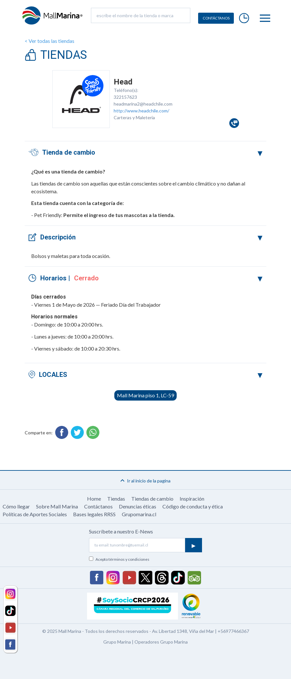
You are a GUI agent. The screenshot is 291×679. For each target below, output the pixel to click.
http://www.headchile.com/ (141, 110)
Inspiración (192, 498)
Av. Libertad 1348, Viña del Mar (183, 631)
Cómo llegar (16, 506)
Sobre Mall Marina (57, 506)
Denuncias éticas (137, 506)
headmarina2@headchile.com (143, 104)
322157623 (125, 97)
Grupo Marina (117, 642)
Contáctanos (98, 506)
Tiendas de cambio (152, 498)
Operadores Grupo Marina (161, 642)
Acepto (122, 559)
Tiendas (116, 498)
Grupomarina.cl (139, 514)
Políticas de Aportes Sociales (35, 514)
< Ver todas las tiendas (49, 41)
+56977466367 (233, 631)
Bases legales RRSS (94, 514)
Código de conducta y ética (192, 506)
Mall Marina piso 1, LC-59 (145, 395)
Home (94, 498)
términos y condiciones (128, 559)
